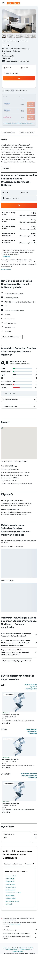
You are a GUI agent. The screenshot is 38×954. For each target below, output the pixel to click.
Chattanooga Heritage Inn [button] (10, 715)
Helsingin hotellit (11, 898)
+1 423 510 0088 (8, 58)
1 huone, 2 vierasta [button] (11, 73)
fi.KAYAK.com (6, 948)
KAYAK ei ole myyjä (20, 930)
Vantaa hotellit (10, 895)
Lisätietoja (6, 256)
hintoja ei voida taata (14, 924)
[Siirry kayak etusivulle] (13, 3)
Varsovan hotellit (11, 887)
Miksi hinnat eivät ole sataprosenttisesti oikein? (20, 937)
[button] (3, 3)
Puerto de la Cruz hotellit (13, 893)
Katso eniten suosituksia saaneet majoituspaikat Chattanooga (29, 776)
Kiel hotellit (9, 904)
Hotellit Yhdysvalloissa (11, 949)
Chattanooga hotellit (17, 951)
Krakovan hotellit (11, 876)
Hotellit (14, 948)
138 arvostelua (24, 61)
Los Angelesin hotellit (12, 901)
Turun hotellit (10, 879)
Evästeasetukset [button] (6, 269)
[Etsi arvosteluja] (20, 393)
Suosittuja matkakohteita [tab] (13, 864)
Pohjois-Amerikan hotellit (26, 948)
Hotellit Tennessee (25, 949)
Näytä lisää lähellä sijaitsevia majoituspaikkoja (31, 687)
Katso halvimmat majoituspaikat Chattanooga (31, 731)
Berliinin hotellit (10, 890)
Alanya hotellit (10, 881)
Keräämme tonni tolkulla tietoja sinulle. (20, 933)
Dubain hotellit (10, 884)
